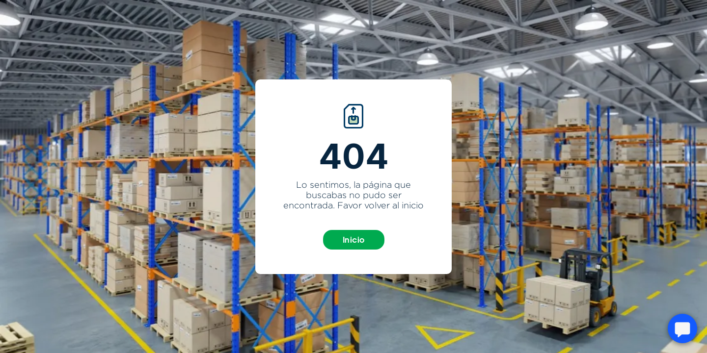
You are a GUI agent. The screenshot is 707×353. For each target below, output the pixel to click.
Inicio (354, 240)
